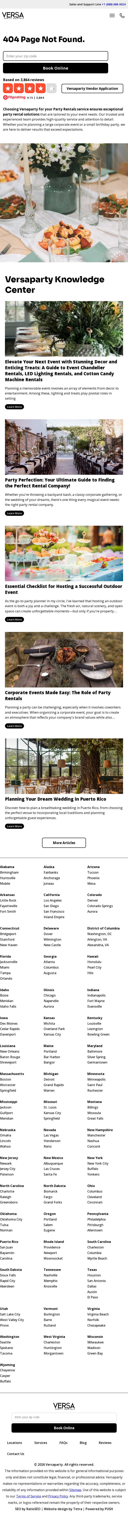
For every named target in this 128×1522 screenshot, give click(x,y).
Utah (4, 1309)
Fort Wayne (96, 1001)
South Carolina (99, 1242)
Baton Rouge (10, 1057)
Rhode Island (54, 1242)
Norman (6, 1230)
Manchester (96, 1135)
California (52, 895)
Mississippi (8, 1102)
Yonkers (93, 1174)
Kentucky (94, 1018)
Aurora (92, 911)
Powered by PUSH (99, 1509)
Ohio (91, 1186)
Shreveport (8, 1062)
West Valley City (12, 1320)
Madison (93, 1348)
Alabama (7, 867)
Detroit (49, 1079)
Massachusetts (12, 1074)
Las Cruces (52, 1169)
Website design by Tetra (63, 1509)
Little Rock (8, 900)
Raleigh (5, 1197)
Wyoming (7, 1365)
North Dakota (55, 1186)
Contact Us (15, 1454)
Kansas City (52, 1034)
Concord (93, 1146)
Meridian (6, 1001)
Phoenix (93, 878)
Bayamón (7, 1253)
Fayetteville (8, 906)
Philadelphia (96, 1219)
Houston (94, 1275)
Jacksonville (8, 962)
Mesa (91, 884)
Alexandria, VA (98, 945)
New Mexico (53, 1158)
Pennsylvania (97, 1214)
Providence (52, 1247)
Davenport (8, 1034)
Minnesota (95, 1074)
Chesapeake (96, 1325)
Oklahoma (8, 1214)
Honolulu (94, 962)
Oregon (50, 1214)
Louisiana (7, 1046)
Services (40, 1443)
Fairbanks (51, 872)
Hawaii (92, 956)
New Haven (8, 945)
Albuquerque (53, 1163)
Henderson (52, 1141)
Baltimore (94, 1051)
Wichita (49, 1023)
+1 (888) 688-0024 (114, 4)
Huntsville (7, 878)
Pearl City (94, 967)
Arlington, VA (97, 939)
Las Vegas (51, 1135)
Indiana (93, 990)
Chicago (50, 995)
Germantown (97, 1062)
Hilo (90, 973)
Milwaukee (95, 1342)
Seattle (5, 1342)
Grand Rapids (54, 1085)
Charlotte (7, 1191)
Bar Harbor (52, 1057)
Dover (48, 934)
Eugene (49, 1230)
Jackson (6, 1107)
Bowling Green (98, 1034)
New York (95, 1158)
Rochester (95, 1090)
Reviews (105, 1443)
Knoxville (50, 1286)
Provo (4, 1325)
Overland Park (54, 1029)
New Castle (52, 945)
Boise (4, 995)
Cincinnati (94, 1202)
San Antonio (96, 1281)
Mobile (5, 884)
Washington (9, 1337)
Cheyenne (7, 1370)
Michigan (51, 1074)
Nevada (50, 1130)
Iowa (4, 1018)
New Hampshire (100, 1130)
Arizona (93, 867)
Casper (5, 1376)
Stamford (7, 939)
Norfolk (93, 1320)
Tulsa (4, 1225)
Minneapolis (96, 1079)
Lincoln (5, 1141)
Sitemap (75, 1490)
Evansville (94, 1006)
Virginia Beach (98, 1314)
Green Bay (95, 1353)
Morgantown (54, 1353)
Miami (4, 967)
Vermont (51, 1309)
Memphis (51, 1281)
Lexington (95, 1029)
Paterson (7, 1174)
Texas (92, 1270)
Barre (48, 1320)
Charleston (95, 1247)
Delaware (51, 928)
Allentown (95, 1230)
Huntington (53, 1348)
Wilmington (52, 939)
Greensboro (9, 1202)
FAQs (63, 1443)
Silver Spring (96, 1057)
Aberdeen (7, 1286)
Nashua (93, 1141)
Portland (50, 1051)
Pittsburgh (95, 1225)
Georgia (50, 956)
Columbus (51, 967)
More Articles (64, 842)
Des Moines (9, 1023)
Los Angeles (53, 900)
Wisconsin (95, 1337)
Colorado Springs (100, 906)
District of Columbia (103, 928)
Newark (6, 1163)
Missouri (50, 1102)
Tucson (93, 872)
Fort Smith (8, 911)
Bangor (49, 1062)
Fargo (48, 1197)
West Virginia (54, 1337)
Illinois (49, 990)
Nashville (50, 1275)
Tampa (5, 973)
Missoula (94, 1113)
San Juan (6, 1247)
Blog (83, 1443)
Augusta (50, 973)
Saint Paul (94, 1085)
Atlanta (49, 962)
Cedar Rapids (10, 1029)
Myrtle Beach (97, 1258)
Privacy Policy (58, 1496)
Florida (5, 956)
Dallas (91, 1286)
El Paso (92, 1297)
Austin (92, 1292)
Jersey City (7, 1169)
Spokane (6, 1348)
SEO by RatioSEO (27, 1509)
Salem (48, 1225)
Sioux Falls (8, 1275)
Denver (92, 900)
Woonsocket (53, 1258)
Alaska (49, 867)
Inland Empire (54, 917)
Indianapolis (96, 995)
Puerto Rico (9, 1242)
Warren (49, 1090)
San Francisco (54, 911)
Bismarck (51, 1191)
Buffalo (92, 1169)
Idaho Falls (8, 1006)
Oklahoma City (11, 1219)
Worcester (7, 1085)
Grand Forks (53, 1202)
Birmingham (9, 872)
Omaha (5, 1135)
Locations (14, 1443)
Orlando (6, 978)
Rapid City (7, 1281)
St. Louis (50, 1107)
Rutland (50, 1325)
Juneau (49, 884)
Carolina (6, 1258)
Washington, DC (99, 934)
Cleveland (94, 1197)
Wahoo (5, 1146)
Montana (94, 1102)
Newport (50, 1253)
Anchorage (52, 878)
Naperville (51, 1001)
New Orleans (9, 1051)
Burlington (52, 1314)
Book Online (55, 68)
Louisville (94, 1023)
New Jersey (9, 1158)
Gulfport (6, 1113)
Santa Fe (50, 1174)
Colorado (94, 895)
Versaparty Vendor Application (92, 88)
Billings (92, 1107)
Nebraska (7, 1130)
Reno (48, 1146)
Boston (5, 1079)
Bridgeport (8, 934)
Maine (49, 1046)
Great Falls (95, 1118)
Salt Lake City (10, 1314)
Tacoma (6, 1353)
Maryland (94, 1046)
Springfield (8, 1090)
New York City (97, 1163)
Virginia (93, 1309)
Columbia (94, 1253)
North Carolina (12, 1186)
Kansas (49, 1018)
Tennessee (52, 1270)
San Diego (51, 906)
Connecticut (9, 928)
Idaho (4, 990)
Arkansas (7, 895)
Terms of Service (28, 1496)
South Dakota (11, 1270)
